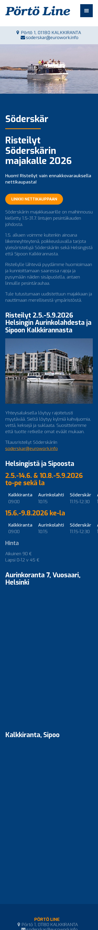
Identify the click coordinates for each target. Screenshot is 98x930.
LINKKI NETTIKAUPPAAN (34, 199)
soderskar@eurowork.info (52, 38)
